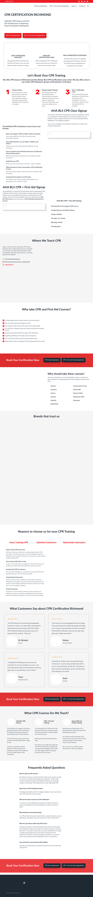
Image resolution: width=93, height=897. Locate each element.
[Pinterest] (84, 1)
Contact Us (82, 6)
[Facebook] (79, 1)
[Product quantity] (50, 137)
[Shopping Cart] (88, 6)
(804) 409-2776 (9, 1)
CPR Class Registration (40, 6)
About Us (74, 6)
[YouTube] (87, 1)
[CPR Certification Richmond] (15, 6)
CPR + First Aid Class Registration (59, 6)
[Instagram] (81, 1)
